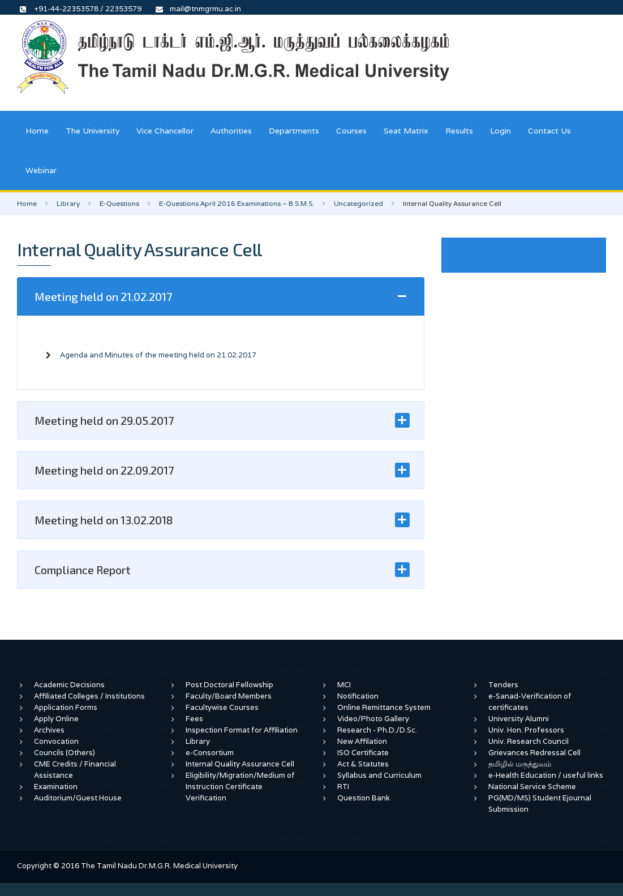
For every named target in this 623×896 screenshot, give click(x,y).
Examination (56, 786)
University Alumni (518, 718)
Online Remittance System (384, 707)
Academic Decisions (69, 685)
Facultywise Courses (222, 707)
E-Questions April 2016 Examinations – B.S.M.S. (236, 203)
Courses (351, 131)
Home (37, 131)
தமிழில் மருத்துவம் (519, 764)
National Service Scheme (532, 786)
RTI (343, 786)
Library (68, 203)
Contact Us (549, 131)
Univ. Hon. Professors (526, 730)
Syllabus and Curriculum (379, 775)
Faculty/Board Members (229, 696)
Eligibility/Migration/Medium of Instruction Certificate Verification (240, 786)
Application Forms (65, 707)
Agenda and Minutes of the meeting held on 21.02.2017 (158, 355)
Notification (358, 696)
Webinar (41, 170)
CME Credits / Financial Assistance (75, 769)
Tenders (503, 685)
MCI (344, 685)
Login (500, 131)
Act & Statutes (363, 764)
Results (459, 131)
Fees (194, 718)
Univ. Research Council (528, 741)
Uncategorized (358, 203)
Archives (49, 730)
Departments (294, 131)
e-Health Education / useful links (545, 775)
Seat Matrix (406, 131)
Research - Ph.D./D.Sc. (377, 730)
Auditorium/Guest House (78, 798)
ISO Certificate (363, 752)
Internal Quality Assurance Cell (240, 764)
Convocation (56, 741)
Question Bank (363, 798)
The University (92, 131)
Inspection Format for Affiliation (242, 730)
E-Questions (119, 203)
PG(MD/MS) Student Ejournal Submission (539, 803)
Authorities (231, 131)
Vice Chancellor (165, 131)
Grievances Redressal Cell (534, 752)
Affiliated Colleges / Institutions (89, 696)
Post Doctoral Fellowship (229, 685)
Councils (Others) (64, 752)
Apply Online (56, 718)
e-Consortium (210, 752)
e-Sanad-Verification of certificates (530, 701)
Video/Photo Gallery (373, 718)
